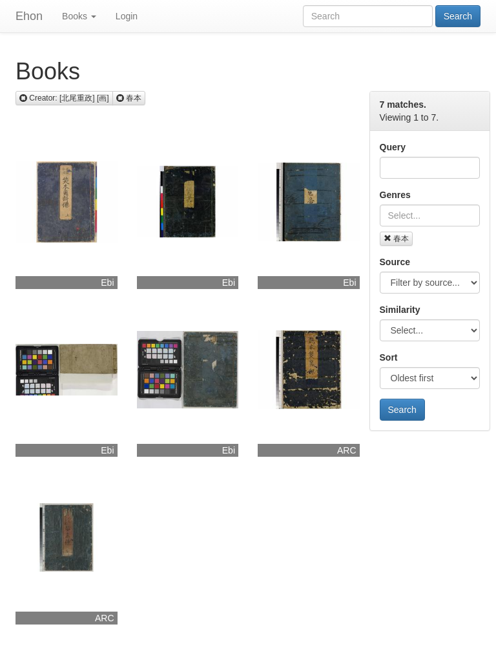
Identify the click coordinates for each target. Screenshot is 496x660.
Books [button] (79, 16)
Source (395, 262)
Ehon (29, 16)
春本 (396, 238)
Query (393, 147)
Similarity (400, 310)
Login (127, 16)
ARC (346, 450)
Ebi (107, 282)
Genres (395, 195)
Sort (389, 357)
